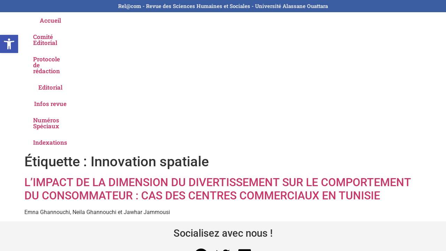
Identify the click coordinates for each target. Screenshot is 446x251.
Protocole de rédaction (173, 20)
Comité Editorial (109, 20)
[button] (9, 44)
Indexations (374, 20)
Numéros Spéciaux (320, 20)
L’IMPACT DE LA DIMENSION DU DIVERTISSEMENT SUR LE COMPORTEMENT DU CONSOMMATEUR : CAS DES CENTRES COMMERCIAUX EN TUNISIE (217, 67)
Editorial (228, 20)
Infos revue (266, 20)
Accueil (65, 20)
